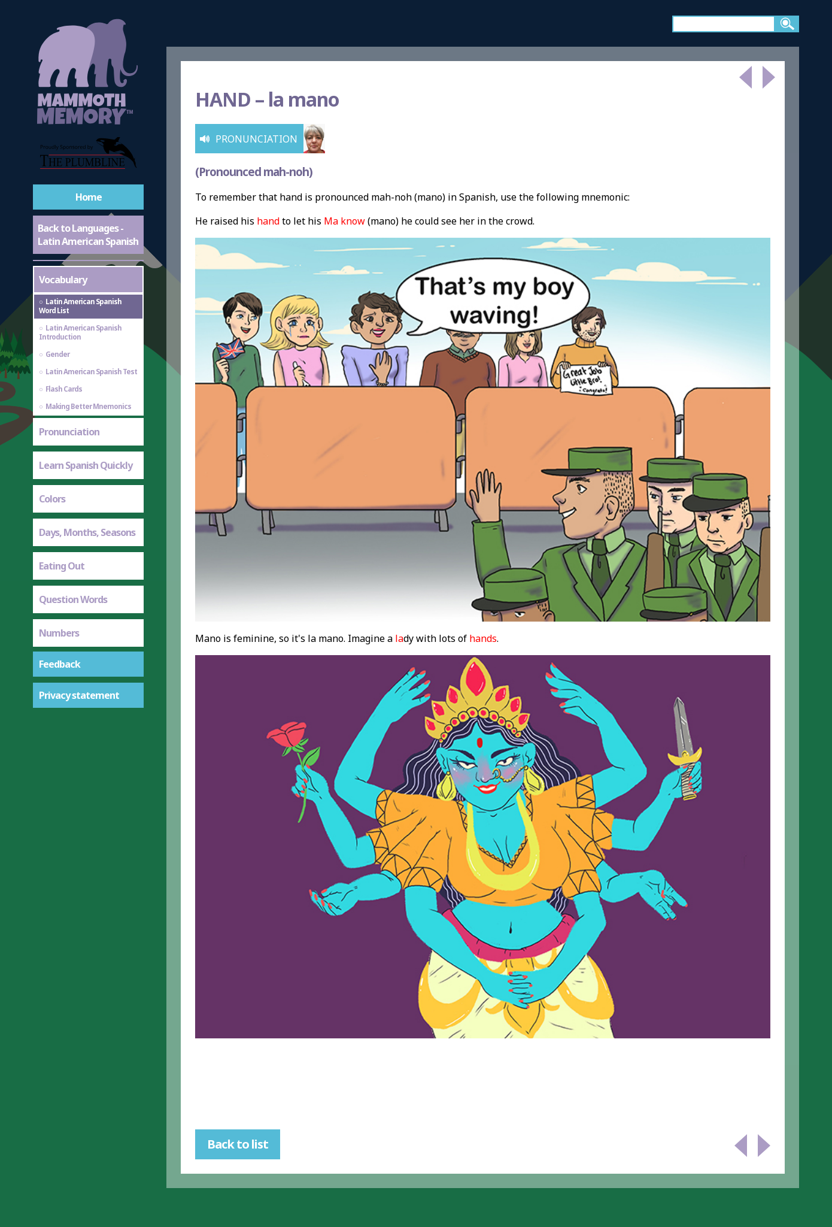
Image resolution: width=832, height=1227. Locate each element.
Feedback (59, 664)
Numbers (59, 633)
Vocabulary (63, 279)
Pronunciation (69, 431)
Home (88, 197)
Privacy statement (79, 695)
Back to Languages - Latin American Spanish (88, 235)
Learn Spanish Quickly (85, 465)
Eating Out (61, 565)
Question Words (73, 599)
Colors (52, 498)
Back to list (237, 1144)
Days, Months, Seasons (87, 532)
